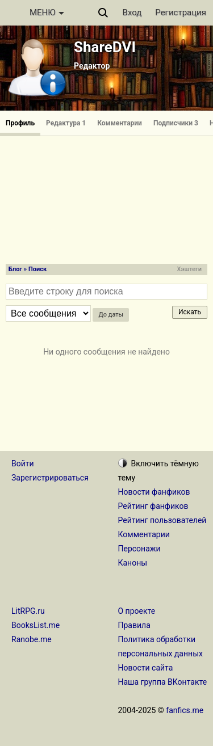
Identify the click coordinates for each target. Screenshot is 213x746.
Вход (132, 12)
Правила (134, 625)
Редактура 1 (66, 123)
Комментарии (119, 123)
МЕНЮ (47, 12)
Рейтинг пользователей (162, 520)
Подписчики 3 (175, 123)
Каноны (133, 562)
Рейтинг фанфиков (153, 506)
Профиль (20, 123)
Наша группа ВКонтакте (162, 681)
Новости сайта (145, 667)
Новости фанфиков (154, 491)
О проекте (137, 611)
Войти (22, 463)
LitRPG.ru (28, 611)
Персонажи (139, 548)
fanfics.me (184, 710)
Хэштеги (189, 269)
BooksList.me (35, 625)
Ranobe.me (31, 639)
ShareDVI (105, 47)
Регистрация (180, 12)
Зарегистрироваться (50, 477)
